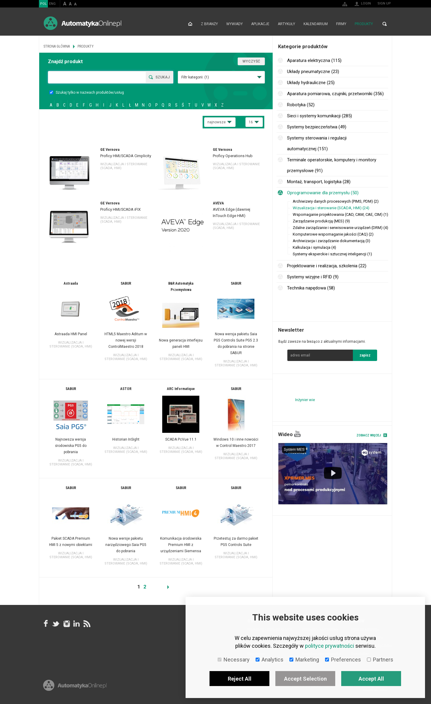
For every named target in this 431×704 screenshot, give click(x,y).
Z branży (209, 24)
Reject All (239, 679)
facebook (45, 623)
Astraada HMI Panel (70, 334)
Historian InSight (125, 439)
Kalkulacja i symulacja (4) (314, 247)
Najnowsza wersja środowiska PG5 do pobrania (70, 445)
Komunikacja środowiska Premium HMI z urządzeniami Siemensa (180, 544)
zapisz (365, 355)
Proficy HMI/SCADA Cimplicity (125, 156)
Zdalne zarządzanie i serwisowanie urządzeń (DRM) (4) (340, 227)
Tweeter (55, 623)
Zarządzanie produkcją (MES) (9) (321, 221)
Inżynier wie (305, 399)
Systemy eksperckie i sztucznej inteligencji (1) (332, 254)
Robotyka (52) (301, 104)
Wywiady (234, 24)
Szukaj (162, 77)
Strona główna (190, 24)
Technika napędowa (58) (311, 288)
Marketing (304, 659)
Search (384, 24)
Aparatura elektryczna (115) (314, 60)
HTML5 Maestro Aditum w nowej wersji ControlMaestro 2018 (125, 340)
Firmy (341, 24)
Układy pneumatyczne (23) (313, 71)
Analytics (269, 659)
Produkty (364, 24)
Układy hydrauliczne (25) (311, 82)
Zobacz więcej (368, 435)
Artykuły (286, 24)
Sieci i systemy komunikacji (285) (319, 116)
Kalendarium (315, 24)
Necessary (234, 659)
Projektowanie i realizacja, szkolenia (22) (326, 265)
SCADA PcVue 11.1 (181, 439)
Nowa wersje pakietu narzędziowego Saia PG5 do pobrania (125, 544)
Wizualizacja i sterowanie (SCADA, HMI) (70, 344)
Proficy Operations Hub (233, 156)
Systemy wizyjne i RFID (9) (313, 277)
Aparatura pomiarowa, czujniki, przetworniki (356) (335, 93)
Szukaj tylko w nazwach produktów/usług (86, 92)
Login (366, 3)
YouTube (297, 433)
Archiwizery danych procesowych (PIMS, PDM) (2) (336, 201)
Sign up (384, 3)
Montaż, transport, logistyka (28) (318, 181)
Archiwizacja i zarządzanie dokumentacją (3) (331, 241)
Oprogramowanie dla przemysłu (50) (323, 192)
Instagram (66, 623)
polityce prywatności (329, 646)
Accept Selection (305, 679)
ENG (52, 4)
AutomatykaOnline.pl (82, 23)
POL (43, 4)
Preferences (343, 659)
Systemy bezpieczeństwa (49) (316, 127)
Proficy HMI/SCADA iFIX (120, 209)
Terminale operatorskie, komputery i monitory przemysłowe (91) (331, 165)
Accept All (371, 679)
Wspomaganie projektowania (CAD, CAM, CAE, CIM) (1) (340, 214)
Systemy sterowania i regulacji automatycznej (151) (317, 143)
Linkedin (76, 623)
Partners (380, 659)
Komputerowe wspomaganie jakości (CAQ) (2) (333, 234)
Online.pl (75, 685)
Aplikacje (260, 24)
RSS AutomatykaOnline (86, 623)
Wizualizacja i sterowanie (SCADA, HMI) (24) (331, 208)
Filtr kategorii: (195, 77)
